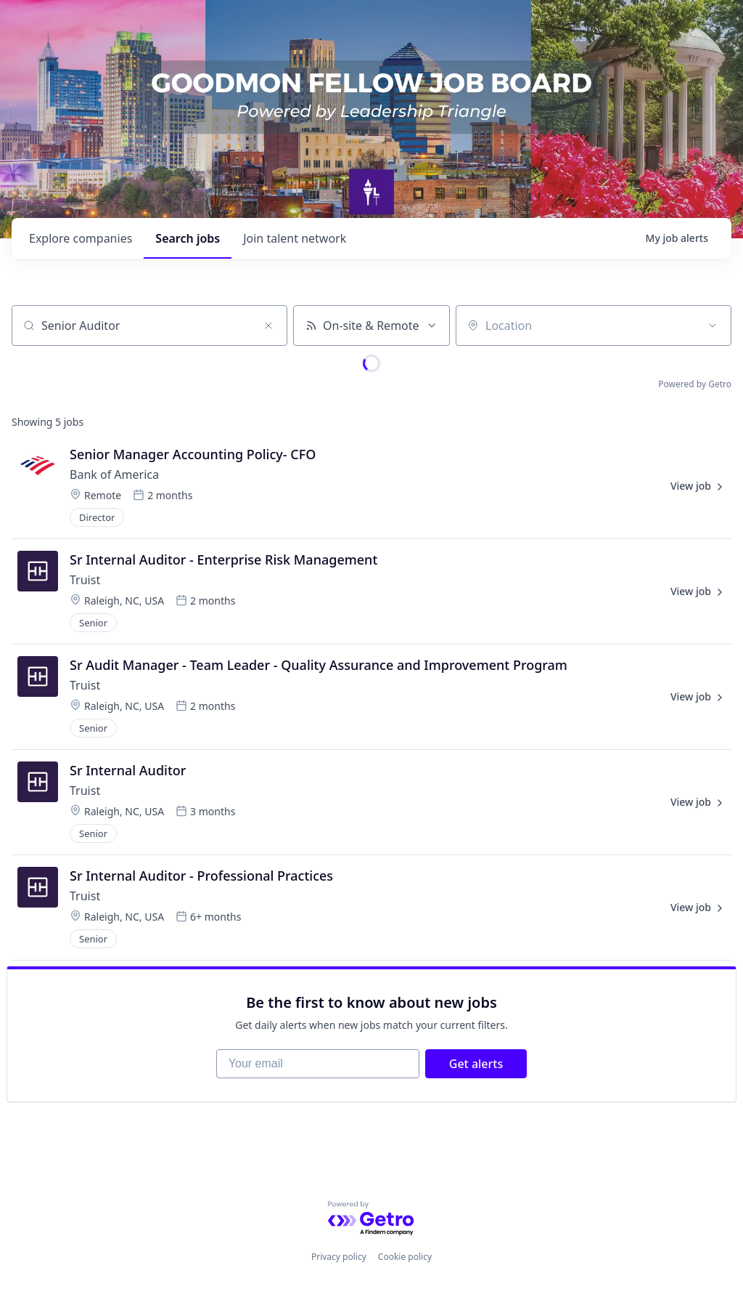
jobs (187, 238)
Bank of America (114, 474)
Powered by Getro (694, 384)
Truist (85, 580)
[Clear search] (268, 326)
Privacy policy (338, 1256)
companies (80, 238)
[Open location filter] (712, 326)
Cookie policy (405, 1256)
